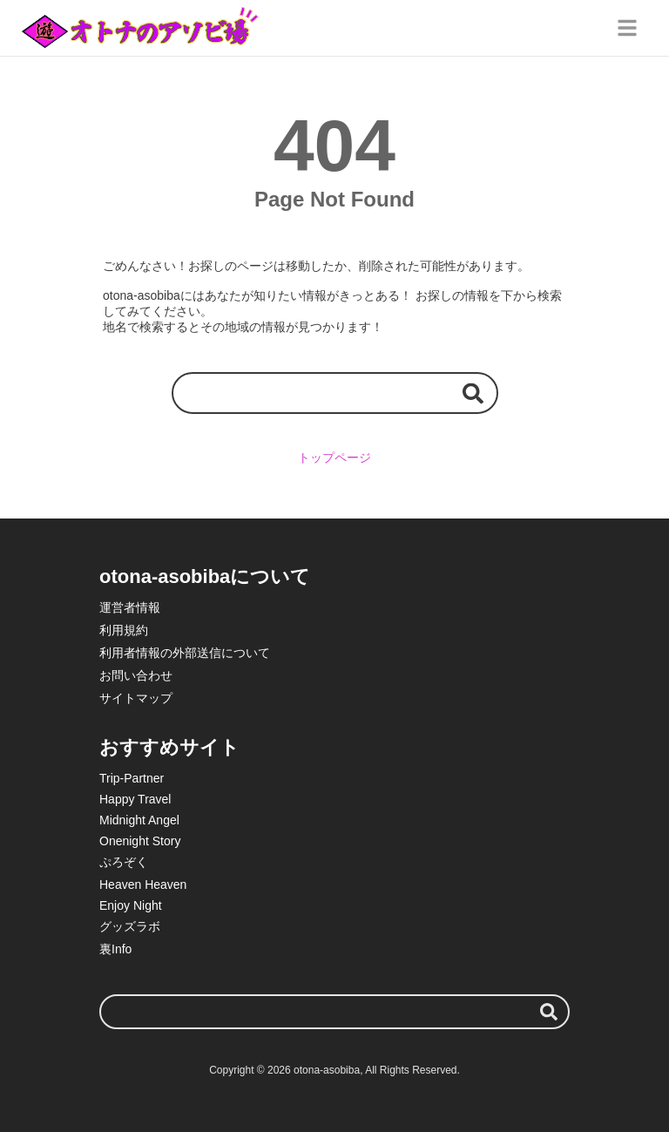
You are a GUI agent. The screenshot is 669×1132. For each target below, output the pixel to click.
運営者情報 (129, 607)
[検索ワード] (335, 392)
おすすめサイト (169, 747)
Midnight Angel (139, 820)
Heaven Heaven (142, 884)
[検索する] (473, 392)
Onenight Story (139, 841)
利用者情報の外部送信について (184, 653)
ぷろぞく (123, 862)
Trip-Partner (131, 778)
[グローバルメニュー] (627, 28)
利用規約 (123, 630)
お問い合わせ (135, 675)
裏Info (115, 949)
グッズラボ (129, 926)
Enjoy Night (130, 905)
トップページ (334, 457)
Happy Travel (135, 799)
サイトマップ (135, 698)
